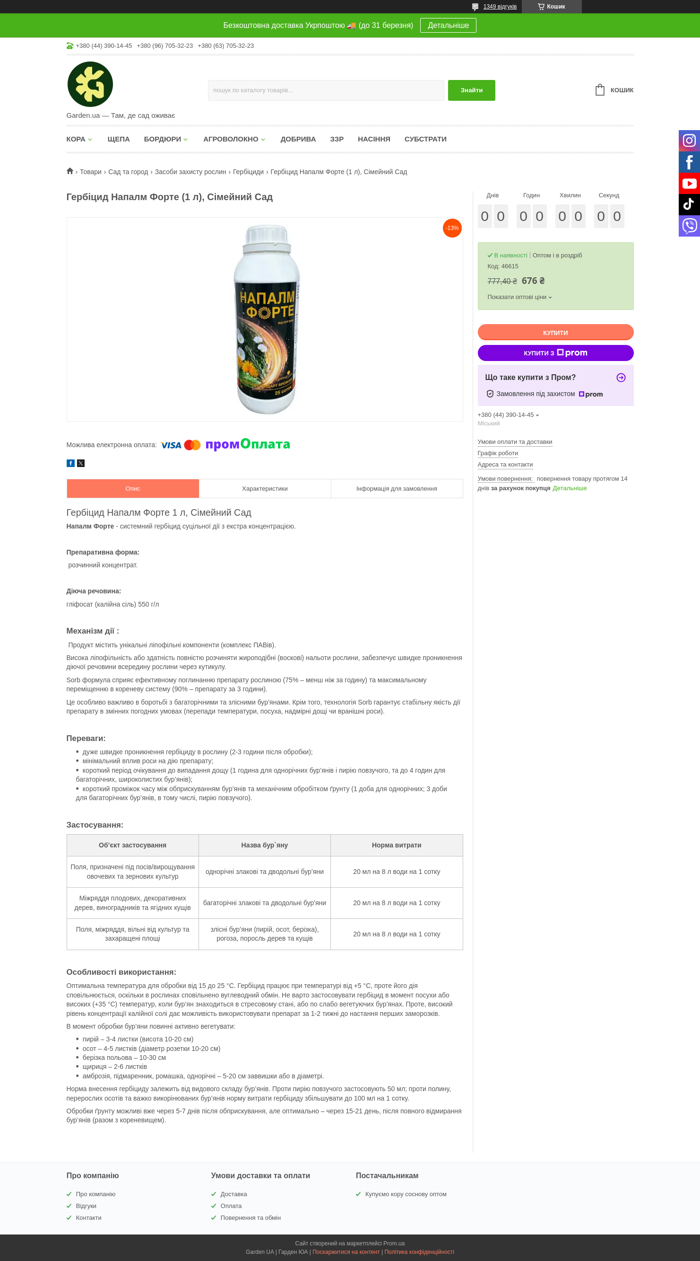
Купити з (555, 353)
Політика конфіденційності (419, 1252)
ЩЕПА (119, 138)
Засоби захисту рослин (190, 172)
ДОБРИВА (298, 138)
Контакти (89, 1217)
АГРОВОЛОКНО (230, 138)
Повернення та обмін (251, 1217)
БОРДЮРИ (162, 138)
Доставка (234, 1194)
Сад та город (128, 172)
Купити (555, 332)
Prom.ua (394, 1243)
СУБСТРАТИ (426, 138)
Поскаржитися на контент (346, 1252)
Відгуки (86, 1205)
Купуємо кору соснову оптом (406, 1194)
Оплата (231, 1205)
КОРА (76, 138)
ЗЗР (337, 138)
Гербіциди (248, 172)
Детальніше (448, 25)
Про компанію (96, 1194)
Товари (91, 172)
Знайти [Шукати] (472, 90)
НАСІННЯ (374, 138)
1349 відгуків (500, 6)
